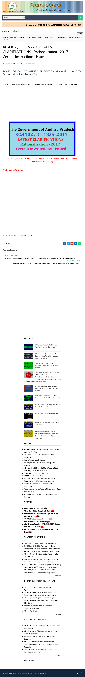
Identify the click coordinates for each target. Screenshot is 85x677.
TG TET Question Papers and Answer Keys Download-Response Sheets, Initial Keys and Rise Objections (41, 600)
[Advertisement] (42, 104)
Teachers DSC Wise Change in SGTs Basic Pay (40, 543)
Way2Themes (14, 673)
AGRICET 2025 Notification (33, 476)
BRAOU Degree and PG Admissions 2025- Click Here (57, 25)
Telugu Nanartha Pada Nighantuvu (36, 473)
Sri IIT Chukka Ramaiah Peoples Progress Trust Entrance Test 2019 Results (47, 388)
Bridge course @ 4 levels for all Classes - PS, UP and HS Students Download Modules (46, 356)
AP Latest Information (14, 37)
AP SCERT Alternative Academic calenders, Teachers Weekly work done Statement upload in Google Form (41, 644)
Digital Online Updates (38, 673)
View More (58, 575)
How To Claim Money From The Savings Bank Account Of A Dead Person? (46, 365)
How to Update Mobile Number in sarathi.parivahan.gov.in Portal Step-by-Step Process (39, 462)
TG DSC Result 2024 (31, 611)
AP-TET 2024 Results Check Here (46, 414)
